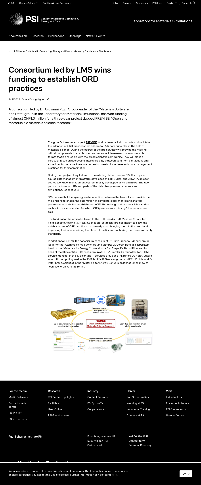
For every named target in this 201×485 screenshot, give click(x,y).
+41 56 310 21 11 (138, 436)
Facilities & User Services (55, 3)
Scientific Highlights (33, 99)
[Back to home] (43, 19)
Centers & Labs (27, 3)
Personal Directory (140, 445)
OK (184, 473)
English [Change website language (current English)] (170, 3)
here (114, 474)
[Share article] (48, 99)
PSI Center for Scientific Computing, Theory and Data (42, 51)
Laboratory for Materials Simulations (162, 21)
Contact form (137, 440)
